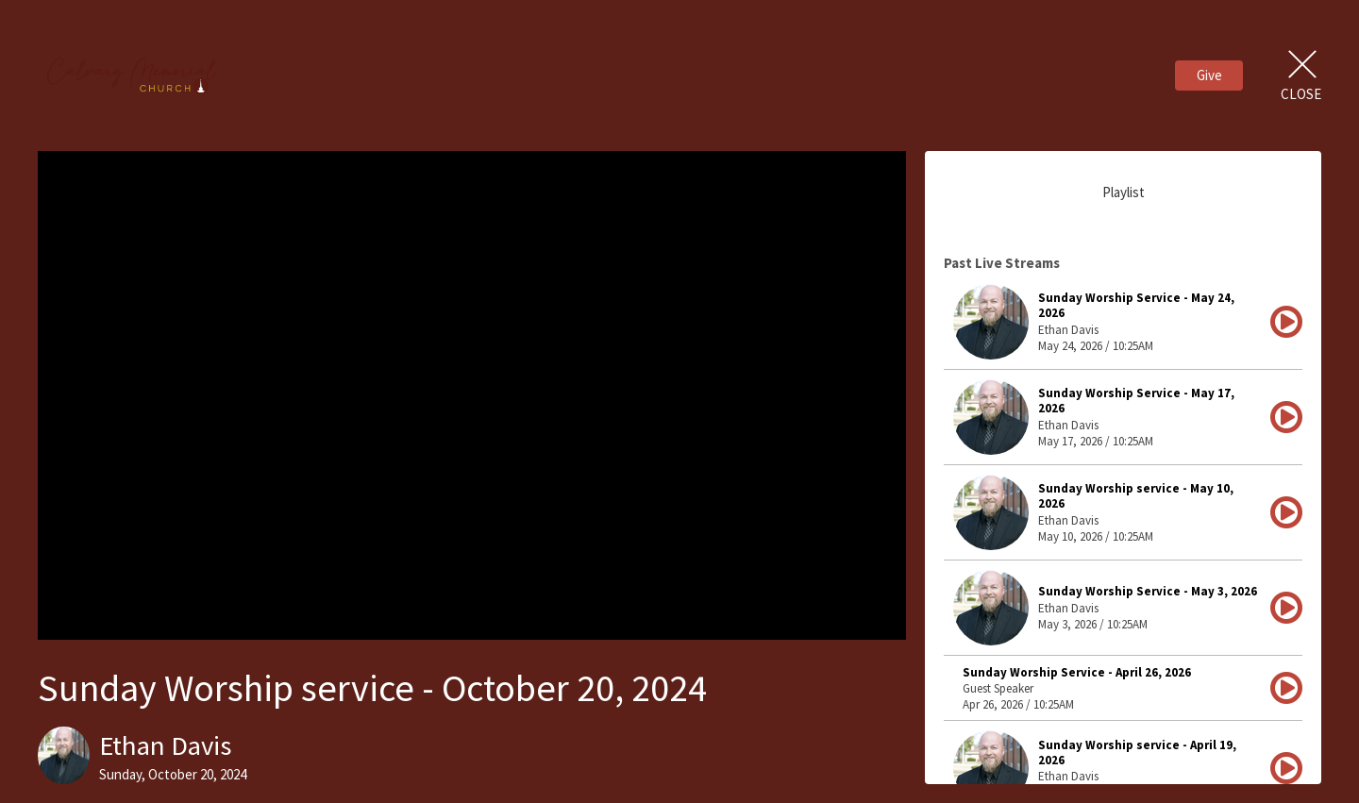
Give (1209, 75)
